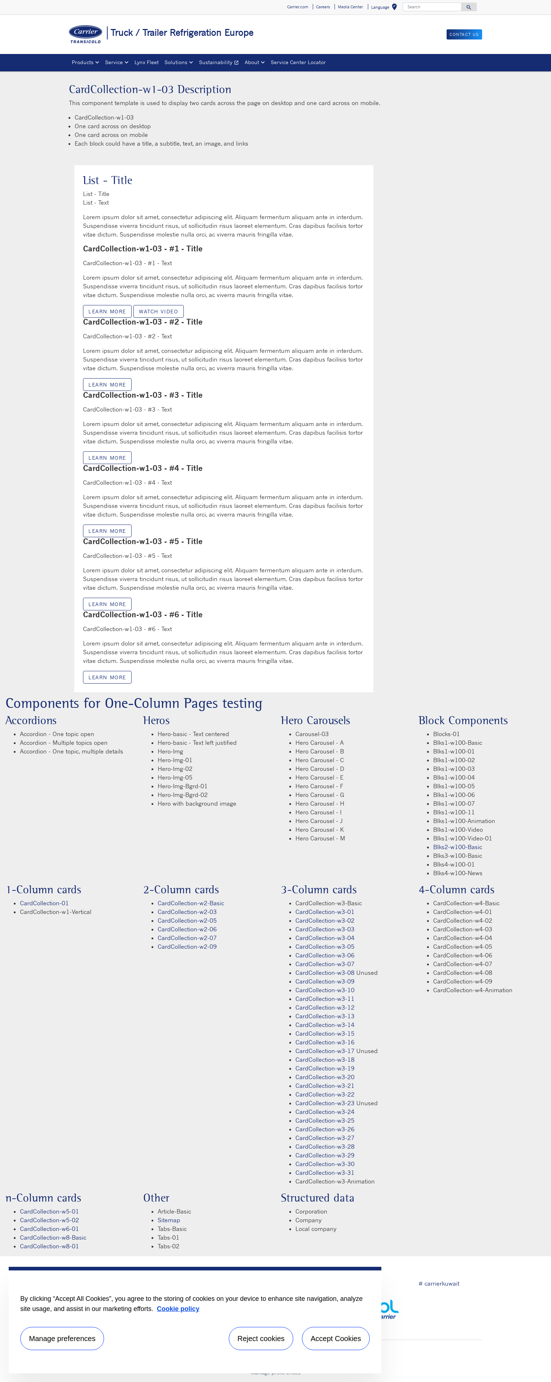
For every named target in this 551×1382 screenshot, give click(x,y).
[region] (195, 1320)
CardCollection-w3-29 (325, 1155)
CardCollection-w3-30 (325, 1164)
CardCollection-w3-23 (325, 1103)
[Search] (432, 7)
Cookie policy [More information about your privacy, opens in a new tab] (178, 1308)
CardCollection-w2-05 (187, 920)
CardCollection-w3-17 (325, 1051)
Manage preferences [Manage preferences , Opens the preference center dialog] (62, 1339)
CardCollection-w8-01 (49, 1246)
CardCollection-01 (44, 903)
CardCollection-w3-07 (325, 964)
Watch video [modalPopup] (158, 311)
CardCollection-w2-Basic (191, 903)
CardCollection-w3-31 (325, 1172)
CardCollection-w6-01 (49, 1228)
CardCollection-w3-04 (325, 937)
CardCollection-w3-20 (325, 1077)
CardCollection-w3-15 (325, 1033)
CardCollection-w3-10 (325, 990)
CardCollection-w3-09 (325, 981)
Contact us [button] (464, 34)
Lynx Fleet (146, 62)
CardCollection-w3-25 (325, 1120)
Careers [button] (323, 6)
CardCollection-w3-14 (325, 1024)
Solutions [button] (176, 62)
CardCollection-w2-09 (187, 946)
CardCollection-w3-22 (325, 1094)
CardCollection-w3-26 (325, 1129)
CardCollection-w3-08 (325, 972)
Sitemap (169, 1220)
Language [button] (385, 8)
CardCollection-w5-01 (49, 1211)
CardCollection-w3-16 (325, 1042)
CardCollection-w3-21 (325, 1085)
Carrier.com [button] (297, 6)
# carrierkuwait (439, 1283)
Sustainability (220, 63)
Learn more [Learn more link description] (107, 311)
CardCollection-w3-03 (325, 929)
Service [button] (114, 62)
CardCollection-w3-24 (325, 1111)
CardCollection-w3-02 (325, 920)
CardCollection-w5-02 (49, 1220)
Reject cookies (261, 1339)
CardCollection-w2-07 (187, 937)
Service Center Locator (298, 62)
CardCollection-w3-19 (325, 1068)
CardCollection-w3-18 (325, 1059)
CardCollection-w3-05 (325, 946)
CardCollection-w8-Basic (53, 1237)
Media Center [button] (350, 6)
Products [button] (83, 62)
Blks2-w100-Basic (457, 847)
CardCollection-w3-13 (325, 1016)
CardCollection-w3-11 (325, 998)
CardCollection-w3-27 (325, 1137)
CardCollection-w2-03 (187, 911)
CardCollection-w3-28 (325, 1146)
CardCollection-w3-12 (325, 1007)
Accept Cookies (336, 1339)
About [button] (252, 62)
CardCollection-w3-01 (325, 911)
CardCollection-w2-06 (187, 929)
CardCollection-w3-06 (325, 955)
